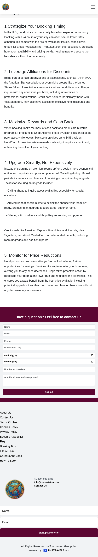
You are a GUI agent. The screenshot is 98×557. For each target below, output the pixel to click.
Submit (49, 392)
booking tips (8, 446)
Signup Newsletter (48, 532)
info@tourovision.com (46, 482)
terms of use (8, 422)
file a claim (7, 451)
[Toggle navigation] (93, 7)
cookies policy (9, 427)
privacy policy (8, 431)
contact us (7, 417)
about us (5, 412)
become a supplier (11, 436)
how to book (8, 460)
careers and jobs (11, 455)
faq (2, 441)
